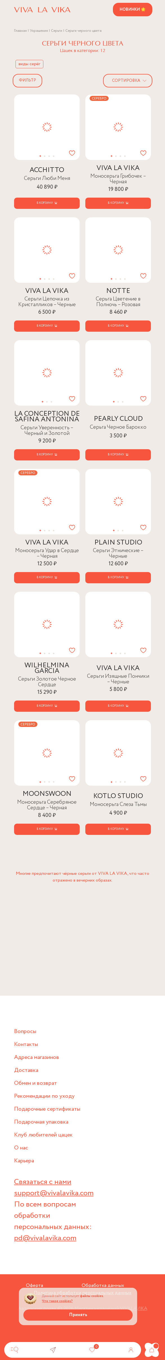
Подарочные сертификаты (47, 1109)
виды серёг (29, 64)
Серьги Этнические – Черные (118, 553)
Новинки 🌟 (133, 9)
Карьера (24, 1161)
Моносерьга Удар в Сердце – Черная (47, 553)
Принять (78, 1315)
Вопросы (25, 1031)
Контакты (26, 1044)
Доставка (26, 1070)
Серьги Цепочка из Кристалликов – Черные (47, 301)
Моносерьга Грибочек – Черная (118, 179)
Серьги (56, 30)
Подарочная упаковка (41, 1122)
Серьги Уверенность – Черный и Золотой (47, 430)
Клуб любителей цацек (43, 1135)
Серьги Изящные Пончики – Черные (118, 679)
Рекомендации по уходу (44, 1096)
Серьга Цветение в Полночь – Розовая (118, 301)
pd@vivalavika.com (45, 1238)
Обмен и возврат (35, 1083)
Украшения (39, 30)
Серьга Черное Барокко (118, 427)
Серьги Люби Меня (47, 178)
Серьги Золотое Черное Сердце (47, 681)
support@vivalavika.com (53, 1193)
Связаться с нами (42, 1181)
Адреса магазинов (36, 1057)
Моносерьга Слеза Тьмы (118, 804)
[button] (40, 156)
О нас (21, 1148)
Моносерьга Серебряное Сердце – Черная (47, 805)
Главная (20, 30)
